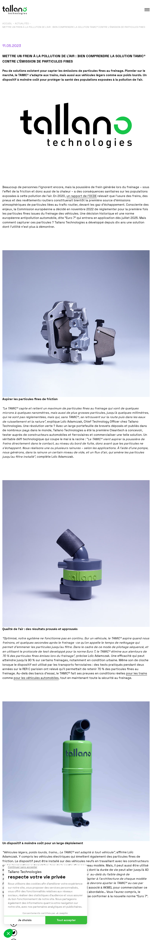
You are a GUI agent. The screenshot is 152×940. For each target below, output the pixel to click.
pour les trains (136, 673)
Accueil (7, 23)
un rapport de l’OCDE (81, 196)
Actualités (22, 23)
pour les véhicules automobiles (36, 678)
